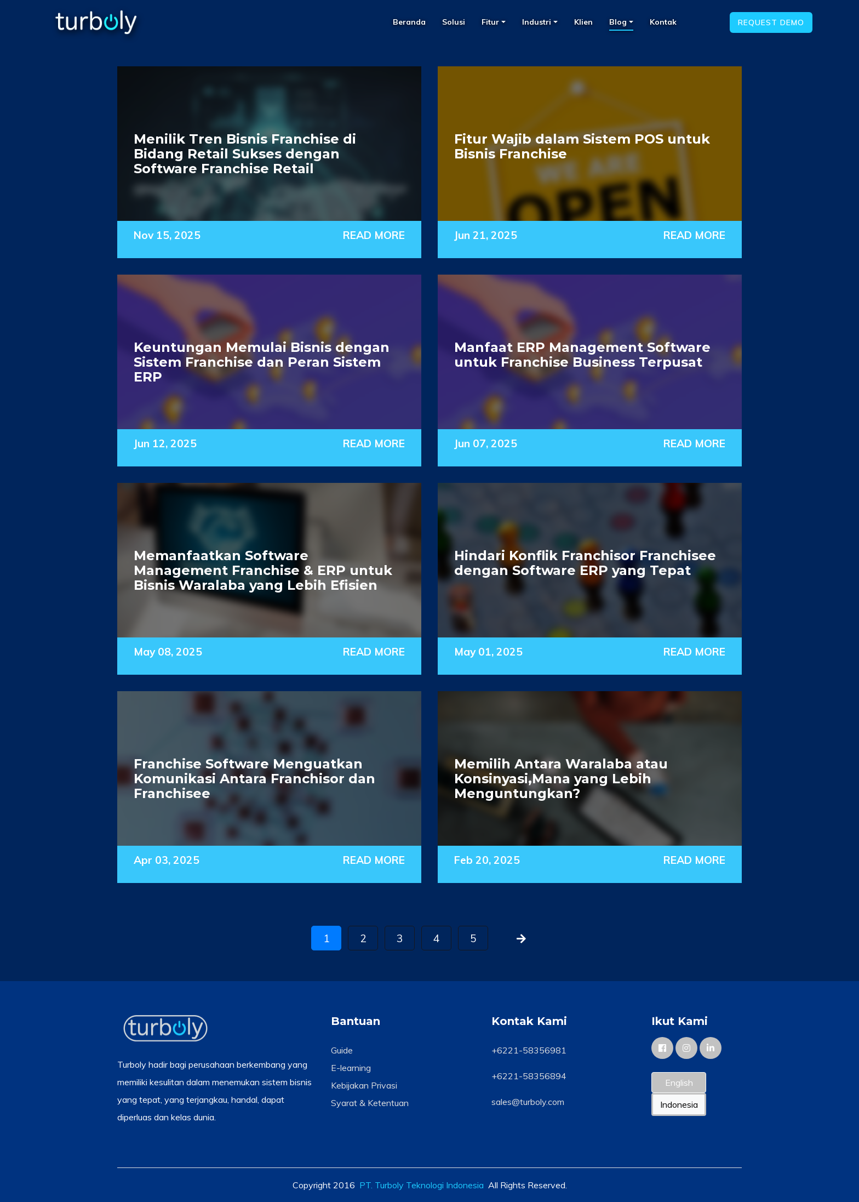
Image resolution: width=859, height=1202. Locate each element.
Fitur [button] (491, 22)
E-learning (351, 1067)
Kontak (663, 22)
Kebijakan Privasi (364, 1085)
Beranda (409, 22)
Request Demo (771, 22)
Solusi (453, 22)
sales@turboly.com (527, 1101)
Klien (583, 22)
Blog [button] (619, 22)
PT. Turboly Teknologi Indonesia (421, 1185)
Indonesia (679, 1104)
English (679, 1082)
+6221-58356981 (528, 1050)
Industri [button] (537, 22)
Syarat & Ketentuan (370, 1102)
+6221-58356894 (528, 1075)
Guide (342, 1050)
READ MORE (374, 235)
